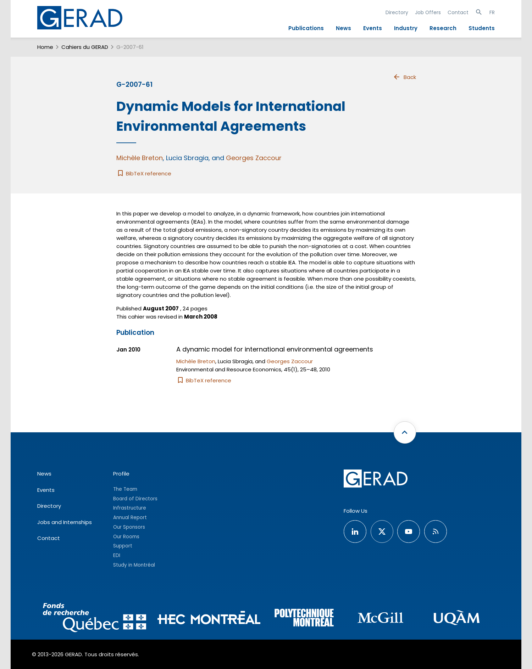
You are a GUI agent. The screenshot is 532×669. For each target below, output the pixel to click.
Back (404, 77)
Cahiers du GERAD (84, 47)
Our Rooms (126, 536)
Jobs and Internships (64, 522)
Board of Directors (135, 498)
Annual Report (130, 517)
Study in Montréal (134, 565)
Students (482, 28)
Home (45, 47)
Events (372, 28)
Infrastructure (129, 508)
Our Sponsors (129, 527)
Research (443, 28)
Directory (397, 12)
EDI (116, 555)
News (343, 28)
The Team (125, 489)
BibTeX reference (143, 173)
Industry (405, 28)
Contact (458, 12)
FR (492, 12)
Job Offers (428, 12)
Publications (306, 28)
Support (122, 545)
